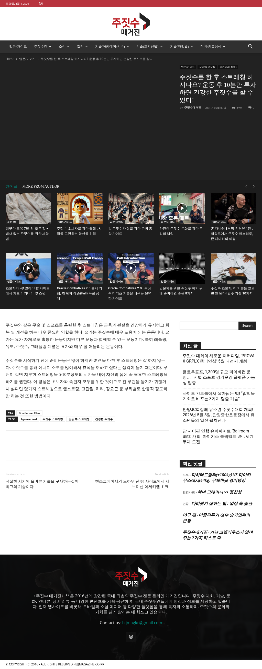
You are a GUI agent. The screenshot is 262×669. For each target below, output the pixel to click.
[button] (250, 47)
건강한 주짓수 (104, 419)
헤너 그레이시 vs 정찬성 (219, 492)
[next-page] (253, 186)
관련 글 (11, 186)
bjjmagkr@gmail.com (142, 622)
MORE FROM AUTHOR (41, 186)
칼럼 (82, 46)
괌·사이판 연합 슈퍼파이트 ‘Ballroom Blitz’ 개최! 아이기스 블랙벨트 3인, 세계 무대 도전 (218, 436)
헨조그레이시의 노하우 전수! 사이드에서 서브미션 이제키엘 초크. (132, 484)
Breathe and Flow (29, 413)
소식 (64, 46)
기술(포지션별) (149, 46)
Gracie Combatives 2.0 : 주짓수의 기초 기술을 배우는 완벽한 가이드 (129, 293)
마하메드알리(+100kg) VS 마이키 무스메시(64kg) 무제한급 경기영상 (217, 477)
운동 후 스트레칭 (79, 419)
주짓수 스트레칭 (52, 419)
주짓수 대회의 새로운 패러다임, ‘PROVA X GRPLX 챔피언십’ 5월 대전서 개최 (219, 358)
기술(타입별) (181, 46)
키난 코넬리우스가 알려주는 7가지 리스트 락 (218, 534)
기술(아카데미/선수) (112, 46)
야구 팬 (189, 515)
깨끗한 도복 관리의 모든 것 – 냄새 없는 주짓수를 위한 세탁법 (27, 234)
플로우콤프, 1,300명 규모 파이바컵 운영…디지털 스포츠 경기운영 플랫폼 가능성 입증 (219, 377)
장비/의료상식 (212, 46)
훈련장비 (12, 221)
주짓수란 (42, 46)
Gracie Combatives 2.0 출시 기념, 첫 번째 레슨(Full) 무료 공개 (79, 293)
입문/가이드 (18, 46)
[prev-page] (246, 186)
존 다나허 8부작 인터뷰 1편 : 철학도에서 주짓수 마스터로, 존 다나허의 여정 (232, 234)
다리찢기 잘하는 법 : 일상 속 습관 (221, 503)
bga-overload (29, 419)
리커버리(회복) (228, 67)
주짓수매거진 (192, 107)
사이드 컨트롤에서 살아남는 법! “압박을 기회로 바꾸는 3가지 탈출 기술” (219, 396)
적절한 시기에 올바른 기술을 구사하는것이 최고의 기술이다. (42, 484)
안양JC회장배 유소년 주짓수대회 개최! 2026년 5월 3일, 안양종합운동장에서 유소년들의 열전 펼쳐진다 (219, 415)
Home (10, 59)
